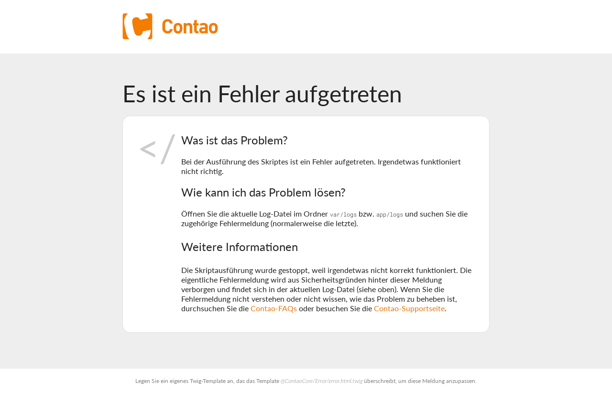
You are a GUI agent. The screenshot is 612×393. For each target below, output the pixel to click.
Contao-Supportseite (409, 308)
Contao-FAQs (274, 308)
